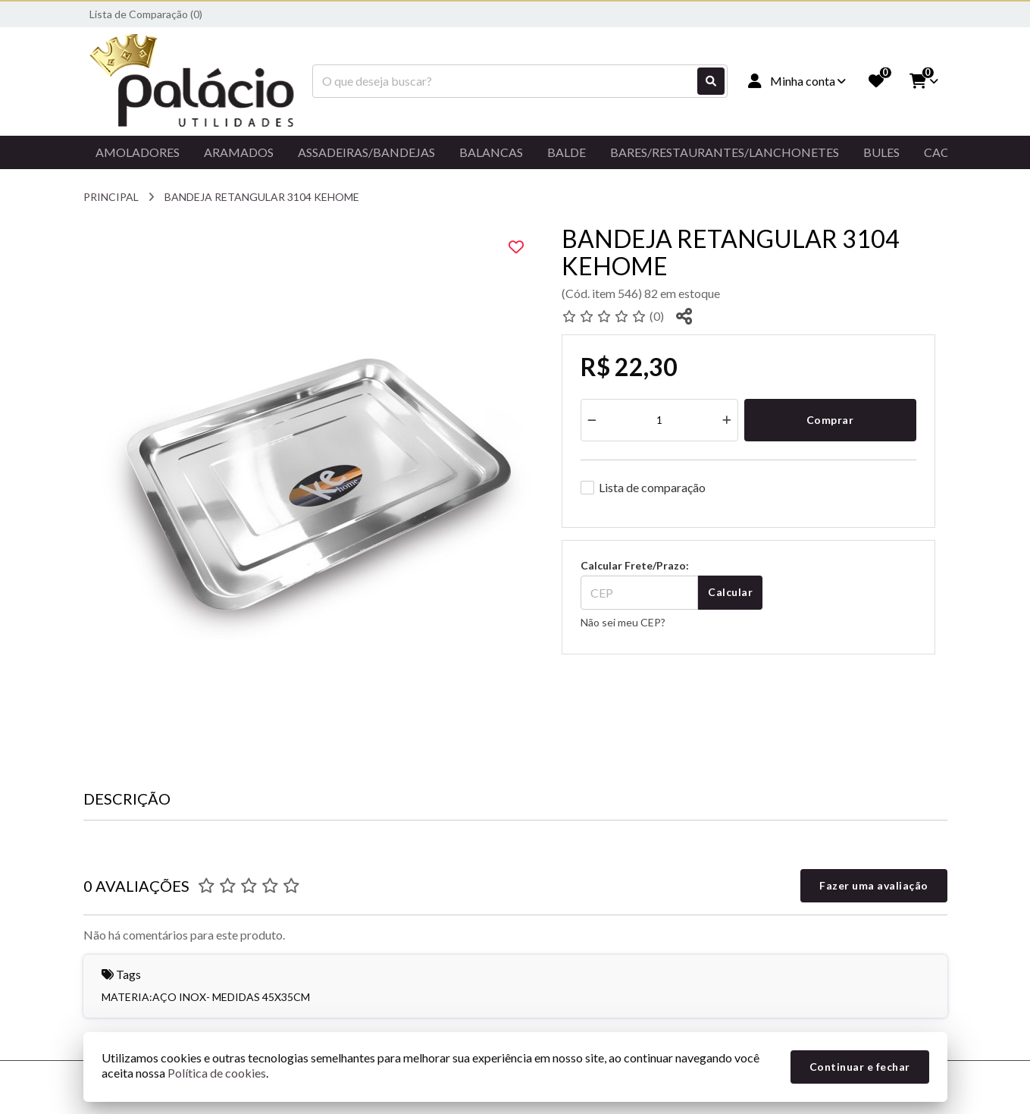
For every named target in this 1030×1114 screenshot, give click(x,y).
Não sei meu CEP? (623, 622)
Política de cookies (216, 1072)
